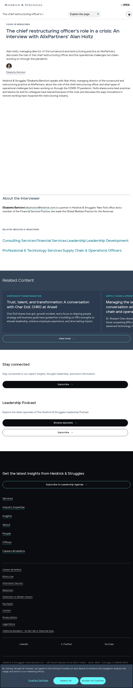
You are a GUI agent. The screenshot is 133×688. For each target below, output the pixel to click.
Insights (7, 516)
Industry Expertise (14, 507)
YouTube (109, 644)
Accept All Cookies (93, 681)
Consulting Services (19, 241)
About (6, 525)
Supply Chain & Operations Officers (92, 250)
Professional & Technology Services (32, 250)
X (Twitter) (66, 644)
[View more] (66, 338)
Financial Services (52, 241)
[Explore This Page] (84, 14)
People (7, 533)
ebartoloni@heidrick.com (40, 208)
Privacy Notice (10, 617)
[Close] (129, 668)
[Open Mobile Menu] (125, 5)
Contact (7, 611)
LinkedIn (24, 644)
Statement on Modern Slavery (18, 597)
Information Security (13, 583)
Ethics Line (8, 577)
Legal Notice (9, 624)
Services (8, 498)
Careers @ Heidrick (14, 551)
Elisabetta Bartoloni (15, 72)
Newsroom (8, 590)
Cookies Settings (38, 680)
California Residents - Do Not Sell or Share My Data (28, 631)
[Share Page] (129, 14)
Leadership (76, 241)
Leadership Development (107, 241)
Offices (7, 542)
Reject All (65, 681)
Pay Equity (8, 604)
